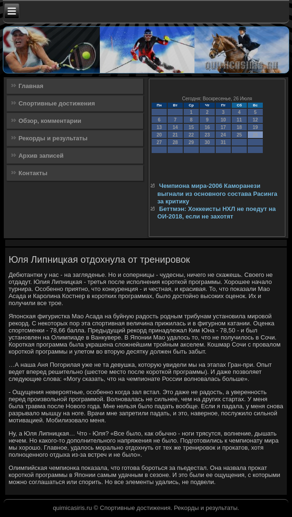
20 (159, 134)
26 (255, 134)
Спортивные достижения (56, 103)
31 (223, 142)
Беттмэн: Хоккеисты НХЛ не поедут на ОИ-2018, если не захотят (216, 212)
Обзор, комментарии (49, 120)
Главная (30, 85)
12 (255, 119)
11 (239, 119)
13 (159, 127)
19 (255, 127)
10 (223, 119)
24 (223, 134)
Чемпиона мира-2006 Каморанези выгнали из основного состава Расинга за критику (217, 193)
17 (223, 127)
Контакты (32, 173)
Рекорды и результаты (53, 138)
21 (175, 134)
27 (159, 142)
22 (191, 134)
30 (207, 142)
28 (175, 142)
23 (207, 134)
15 (191, 127)
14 (175, 127)
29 (191, 142)
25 (239, 134)
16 (207, 127)
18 (239, 127)
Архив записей (41, 155)
